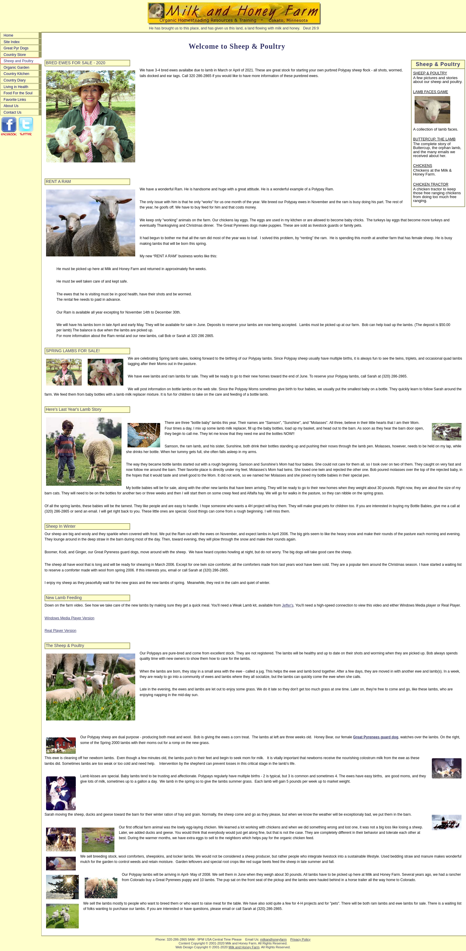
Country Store (15, 55)
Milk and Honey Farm (244, 947)
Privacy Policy (300, 939)
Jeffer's (288, 605)
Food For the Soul (18, 93)
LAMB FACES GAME (430, 92)
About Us (11, 106)
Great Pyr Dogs (16, 48)
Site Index (12, 42)
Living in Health (16, 87)
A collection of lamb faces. (435, 129)
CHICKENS (422, 166)
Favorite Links (15, 100)
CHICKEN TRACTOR (430, 185)
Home (8, 35)
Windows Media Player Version (70, 618)
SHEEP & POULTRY (430, 73)
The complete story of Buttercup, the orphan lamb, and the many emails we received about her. (437, 150)
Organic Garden (16, 67)
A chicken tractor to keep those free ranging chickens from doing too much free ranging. (437, 195)
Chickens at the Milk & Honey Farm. (432, 172)
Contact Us (12, 112)
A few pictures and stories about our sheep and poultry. (437, 80)
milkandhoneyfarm (273, 939)
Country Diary (15, 80)
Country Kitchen (16, 74)
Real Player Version (60, 631)
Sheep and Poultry (18, 61)
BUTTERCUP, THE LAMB (434, 139)
